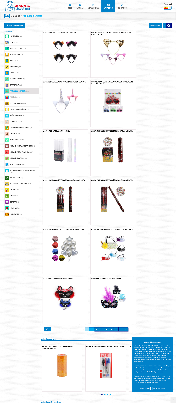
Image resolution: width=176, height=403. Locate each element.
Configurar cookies (159, 388)
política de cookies (140, 380)
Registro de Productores (68, 383)
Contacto (7, 375)
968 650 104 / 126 (126, 381)
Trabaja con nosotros (67, 388)
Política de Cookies (67, 379)
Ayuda (6, 379)
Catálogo (16, 15)
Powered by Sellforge (163, 400)
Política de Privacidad (67, 375)
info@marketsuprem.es (128, 385)
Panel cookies (31, 400)
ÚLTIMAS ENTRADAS (15, 25)
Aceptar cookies (145, 388)
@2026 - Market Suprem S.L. (15, 400)
